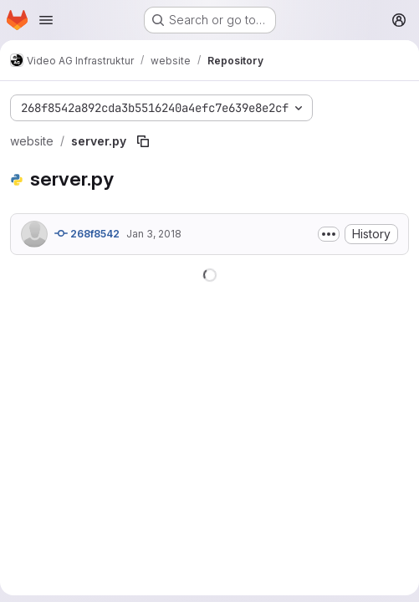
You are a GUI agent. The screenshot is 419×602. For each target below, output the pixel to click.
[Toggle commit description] (329, 234)
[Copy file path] (143, 141)
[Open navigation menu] (46, 20)
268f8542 (87, 233)
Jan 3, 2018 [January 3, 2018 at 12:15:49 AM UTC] (153, 233)
